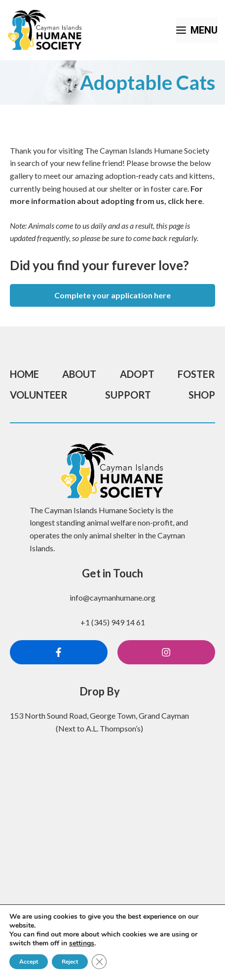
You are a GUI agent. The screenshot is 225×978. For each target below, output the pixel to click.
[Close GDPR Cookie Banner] (99, 961)
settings (81, 943)
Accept (28, 962)
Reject (70, 962)
